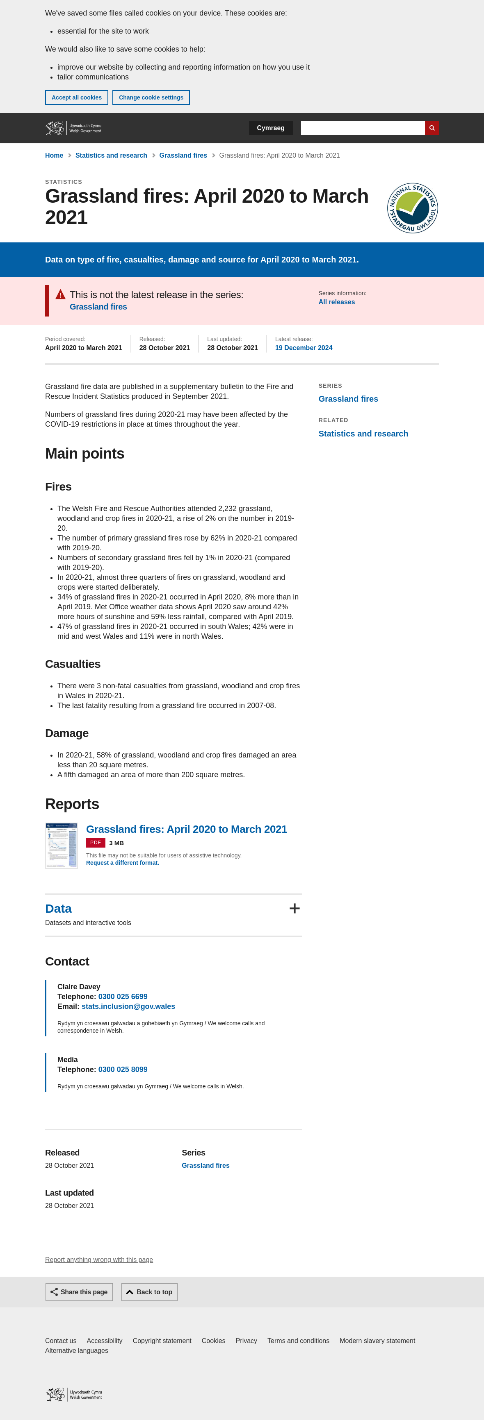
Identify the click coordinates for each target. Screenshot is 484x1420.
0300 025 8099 (123, 1069)
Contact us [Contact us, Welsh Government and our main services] (60, 1340)
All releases (337, 301)
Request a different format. (122, 862)
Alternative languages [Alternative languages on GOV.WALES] (76, 1350)
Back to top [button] (154, 1292)
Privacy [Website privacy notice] (246, 1340)
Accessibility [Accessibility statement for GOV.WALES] (104, 1340)
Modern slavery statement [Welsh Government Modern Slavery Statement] (377, 1340)
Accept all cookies (77, 97)
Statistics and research (111, 155)
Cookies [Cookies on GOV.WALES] (214, 1340)
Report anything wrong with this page (99, 1259)
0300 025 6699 (123, 997)
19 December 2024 (304, 347)
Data (58, 908)
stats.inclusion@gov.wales (128, 1006)
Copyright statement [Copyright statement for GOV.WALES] (162, 1340)
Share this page (84, 1292)
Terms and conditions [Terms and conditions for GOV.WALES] (298, 1340)
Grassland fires (184, 155)
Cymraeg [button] (271, 127)
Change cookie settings (151, 97)
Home (54, 155)
